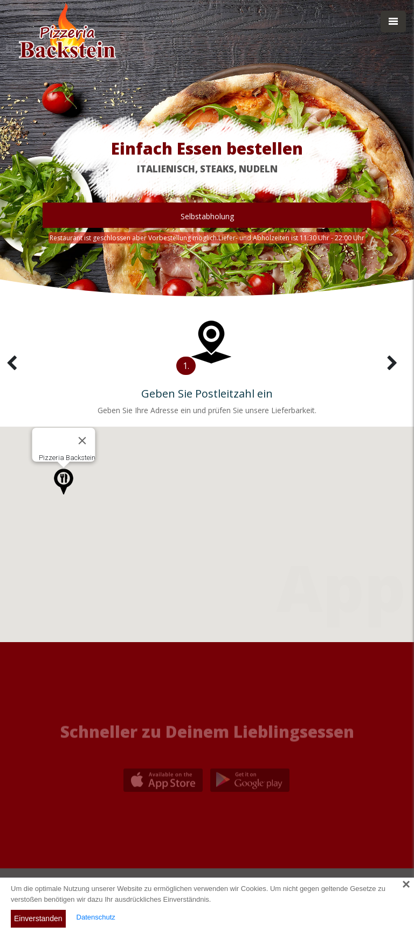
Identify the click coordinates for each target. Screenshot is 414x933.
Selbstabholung (207, 216)
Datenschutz (96, 917)
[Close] (82, 441)
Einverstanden (38, 918)
